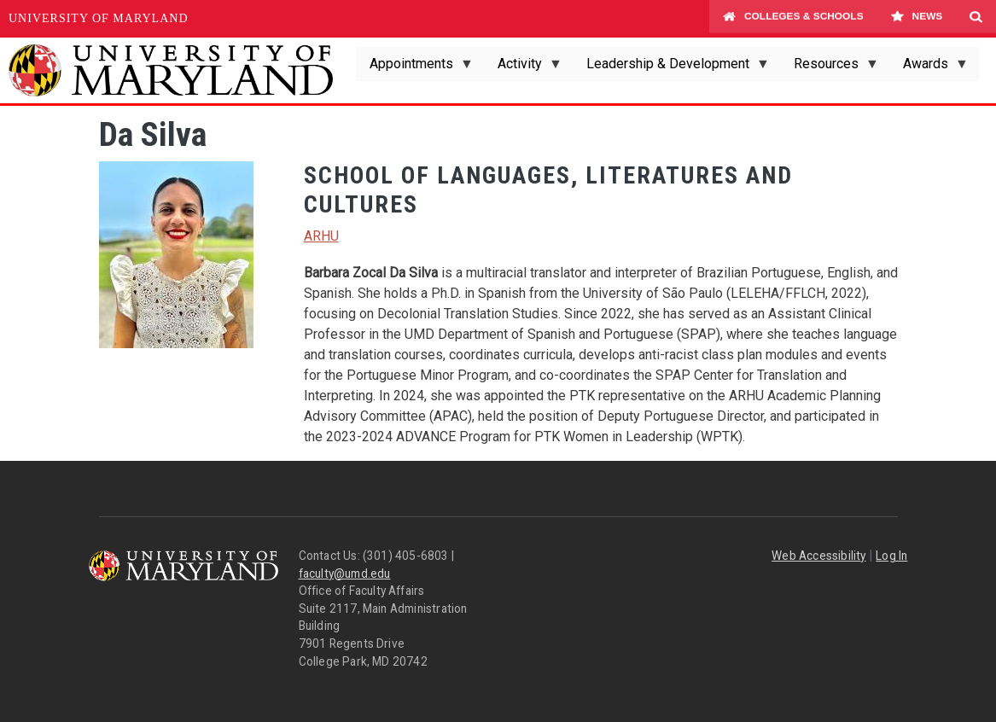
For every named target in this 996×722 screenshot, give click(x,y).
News (916, 19)
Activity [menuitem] (523, 68)
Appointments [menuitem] (415, 68)
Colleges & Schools (793, 19)
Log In (891, 555)
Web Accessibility (818, 555)
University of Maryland (99, 18)
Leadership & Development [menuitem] (671, 68)
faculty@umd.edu (345, 573)
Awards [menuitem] (929, 68)
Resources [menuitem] (829, 68)
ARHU (321, 236)
